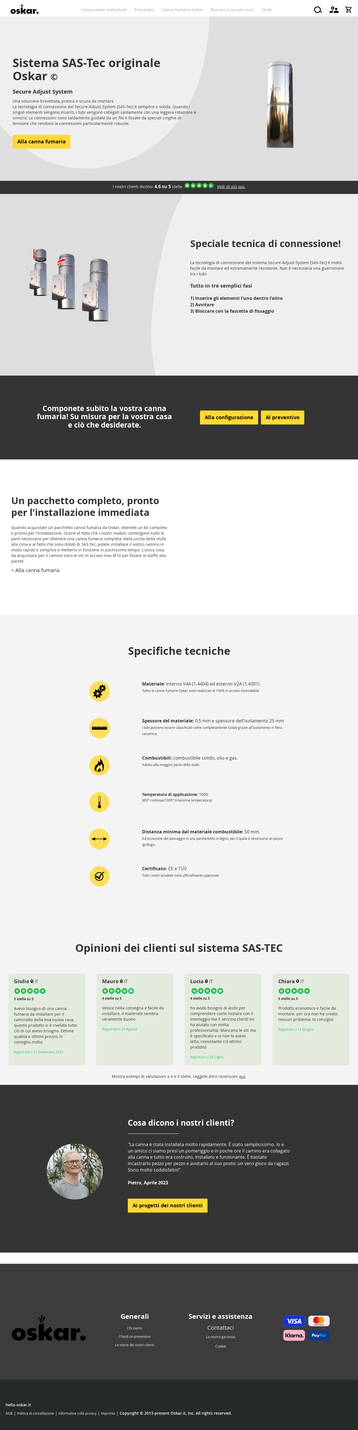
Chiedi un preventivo (134, 1336)
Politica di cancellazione (35, 1413)
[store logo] (24, 9)
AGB (9, 1413)
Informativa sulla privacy (77, 1413)
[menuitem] (106, 9)
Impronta (108, 1413)
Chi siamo (134, 1328)
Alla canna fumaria (37, 570)
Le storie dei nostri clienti (134, 1345)
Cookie (220, 1346)
